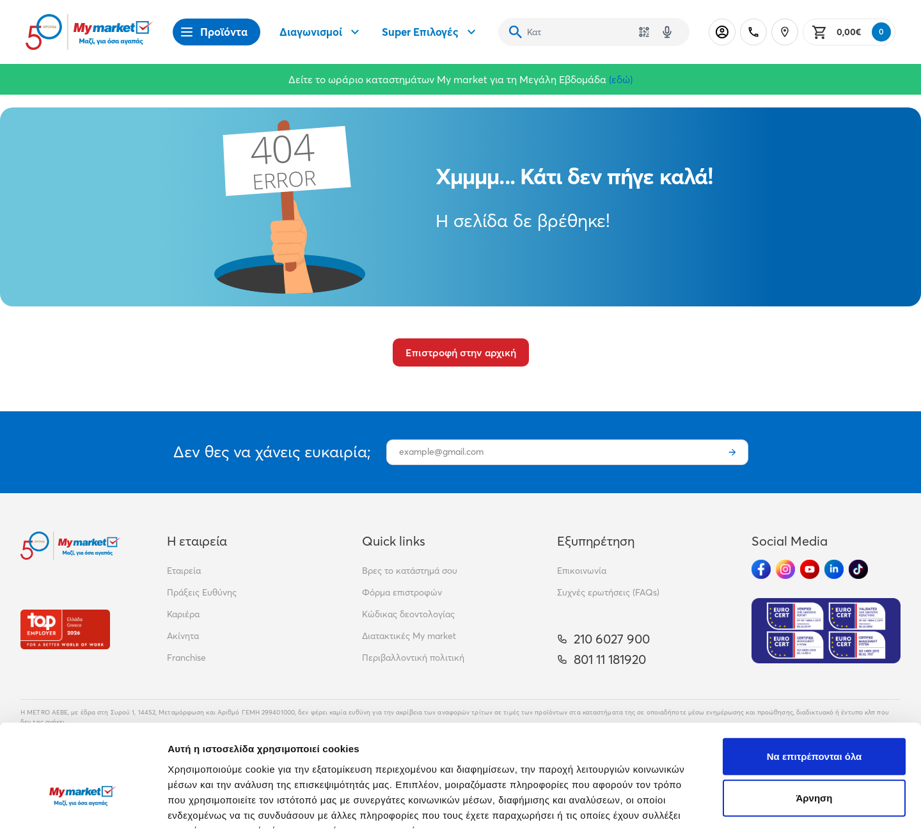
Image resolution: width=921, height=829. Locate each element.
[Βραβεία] (65, 629)
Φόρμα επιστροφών (402, 592)
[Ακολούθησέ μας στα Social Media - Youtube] (809, 569)
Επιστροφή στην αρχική (460, 352)
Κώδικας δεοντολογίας (408, 614)
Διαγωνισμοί (321, 32)
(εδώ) (621, 79)
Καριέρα (183, 614)
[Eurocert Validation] (826, 630)
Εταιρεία (184, 570)
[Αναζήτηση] (515, 32)
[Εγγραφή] (732, 452)
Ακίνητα (183, 636)
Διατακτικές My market (409, 636)
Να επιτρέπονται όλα (814, 677)
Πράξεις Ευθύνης (202, 592)
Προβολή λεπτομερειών (760, 803)
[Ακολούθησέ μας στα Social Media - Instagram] (785, 569)
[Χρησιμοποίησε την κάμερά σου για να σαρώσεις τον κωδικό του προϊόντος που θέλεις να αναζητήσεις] (644, 31)
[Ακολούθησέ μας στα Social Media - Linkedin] (834, 569)
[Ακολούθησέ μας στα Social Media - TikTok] (858, 569)
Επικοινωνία (581, 570)
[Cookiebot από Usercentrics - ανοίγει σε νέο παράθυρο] (83, 804)
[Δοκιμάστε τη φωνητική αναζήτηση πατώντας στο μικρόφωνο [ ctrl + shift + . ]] (667, 31)
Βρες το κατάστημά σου (409, 570)
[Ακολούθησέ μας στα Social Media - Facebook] (761, 569)
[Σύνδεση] (722, 32)
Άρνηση (814, 720)
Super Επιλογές (430, 32)
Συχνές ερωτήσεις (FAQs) (608, 592)
